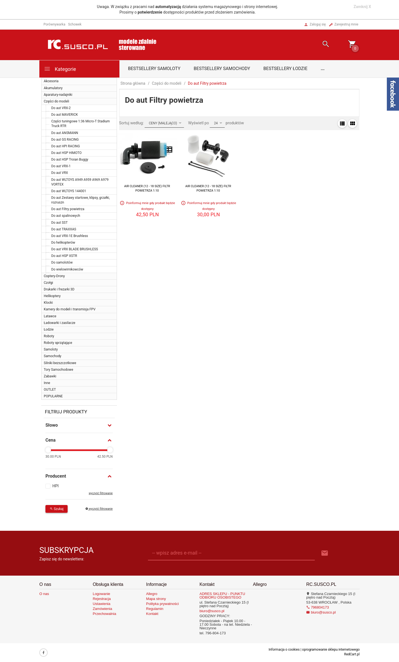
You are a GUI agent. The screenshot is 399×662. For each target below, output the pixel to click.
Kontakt (152, 614)
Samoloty (51, 349)
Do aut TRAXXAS (63, 229)
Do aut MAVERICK (64, 115)
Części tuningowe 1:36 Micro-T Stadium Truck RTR (80, 123)
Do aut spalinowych (65, 216)
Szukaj (56, 509)
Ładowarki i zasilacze (59, 323)
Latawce (50, 316)
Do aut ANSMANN (64, 133)
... (323, 68)
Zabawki (50, 376)
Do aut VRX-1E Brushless (69, 236)
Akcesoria (51, 81)
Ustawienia (102, 604)
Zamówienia (102, 609)
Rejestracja (102, 599)
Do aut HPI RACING (65, 146)
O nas (44, 594)
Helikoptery (52, 296)
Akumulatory (53, 88)
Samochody (52, 356)
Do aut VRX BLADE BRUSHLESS (74, 249)
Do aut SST (59, 223)
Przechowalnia (104, 614)
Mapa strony (156, 599)
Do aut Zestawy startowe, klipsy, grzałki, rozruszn (80, 200)
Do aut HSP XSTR (64, 256)
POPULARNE (53, 396)
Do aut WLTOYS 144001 (68, 191)
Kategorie (60, 68)
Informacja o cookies (284, 649)
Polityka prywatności (162, 604)
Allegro (151, 594)
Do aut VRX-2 (61, 108)
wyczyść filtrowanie (100, 493)
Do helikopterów (63, 242)
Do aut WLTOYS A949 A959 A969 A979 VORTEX (80, 182)
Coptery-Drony (54, 276)
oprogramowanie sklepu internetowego (331, 649)
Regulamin (154, 609)
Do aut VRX (59, 173)
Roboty (49, 336)
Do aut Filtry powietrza (67, 209)
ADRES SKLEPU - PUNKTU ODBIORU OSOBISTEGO (222, 595)
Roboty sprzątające (58, 343)
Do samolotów (62, 262)
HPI (55, 486)
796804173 (317, 607)
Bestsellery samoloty (154, 68)
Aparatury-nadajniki (58, 95)
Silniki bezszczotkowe (60, 363)
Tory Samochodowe (58, 370)
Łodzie (48, 329)
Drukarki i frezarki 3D (59, 289)
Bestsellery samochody (222, 68)
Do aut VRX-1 (61, 166)
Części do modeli (56, 101)
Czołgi (48, 283)
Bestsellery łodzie (286, 68)
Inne (47, 383)
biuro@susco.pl (212, 611)
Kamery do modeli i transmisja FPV (70, 309)
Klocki (48, 303)
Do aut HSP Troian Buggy (69, 159)
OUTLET (50, 389)
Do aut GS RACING (65, 139)
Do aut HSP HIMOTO (66, 153)
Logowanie (101, 594)
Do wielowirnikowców (67, 269)
